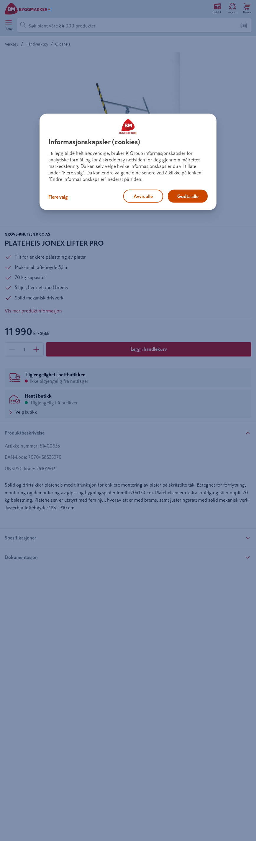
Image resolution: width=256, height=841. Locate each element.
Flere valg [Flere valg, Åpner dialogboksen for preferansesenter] (58, 196)
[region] (128, 162)
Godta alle (187, 196)
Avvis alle (143, 196)
